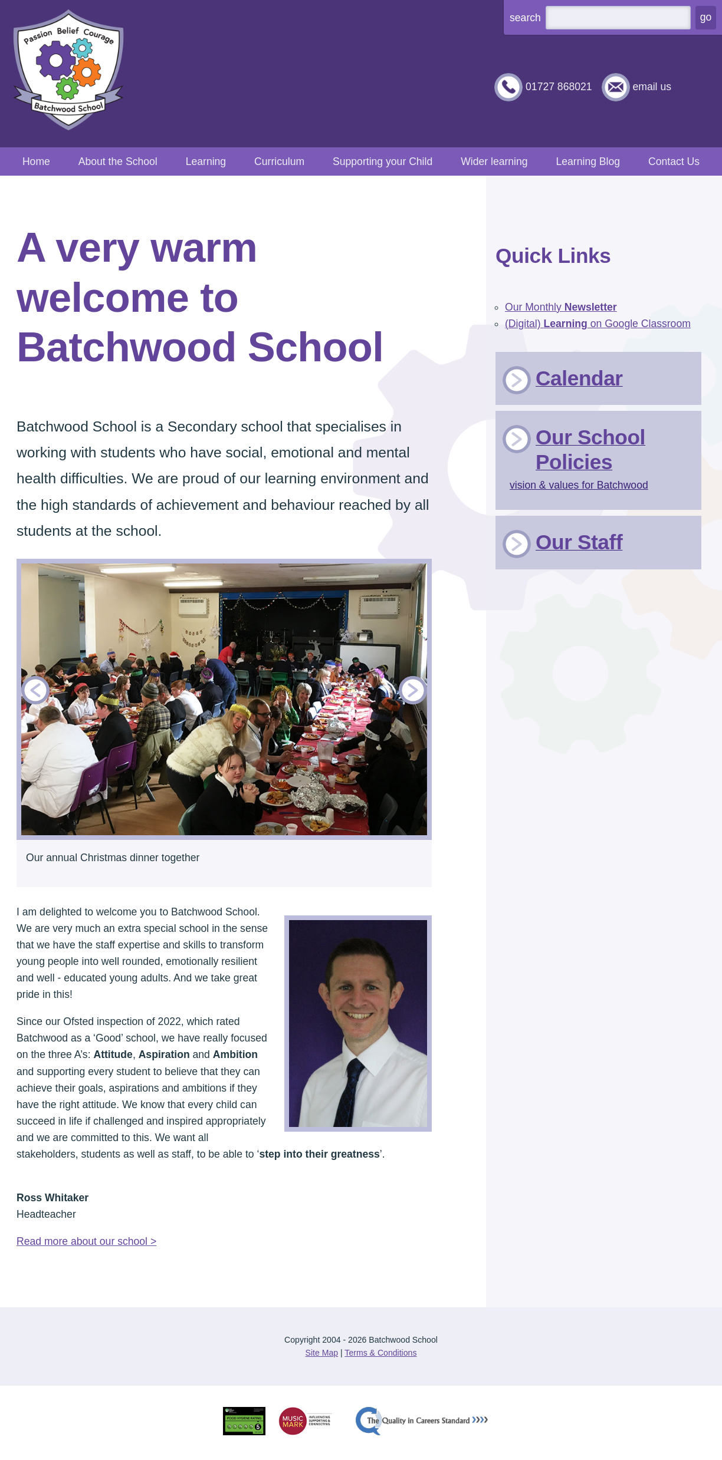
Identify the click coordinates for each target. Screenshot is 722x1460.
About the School (117, 161)
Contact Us (674, 161)
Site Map (322, 1352)
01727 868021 (559, 87)
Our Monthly (561, 307)
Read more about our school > (86, 1241)
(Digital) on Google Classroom (598, 323)
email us (651, 87)
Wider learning (494, 161)
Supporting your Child (382, 161)
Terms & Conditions (380, 1352)
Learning (206, 161)
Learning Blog (588, 161)
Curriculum (279, 161)
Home (36, 161)
